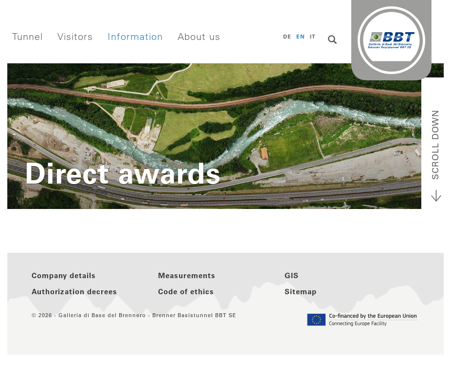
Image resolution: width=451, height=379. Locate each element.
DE (287, 36)
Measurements (187, 275)
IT (313, 36)
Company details (64, 275)
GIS (292, 275)
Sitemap (301, 291)
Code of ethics (186, 291)
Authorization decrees (74, 291)
